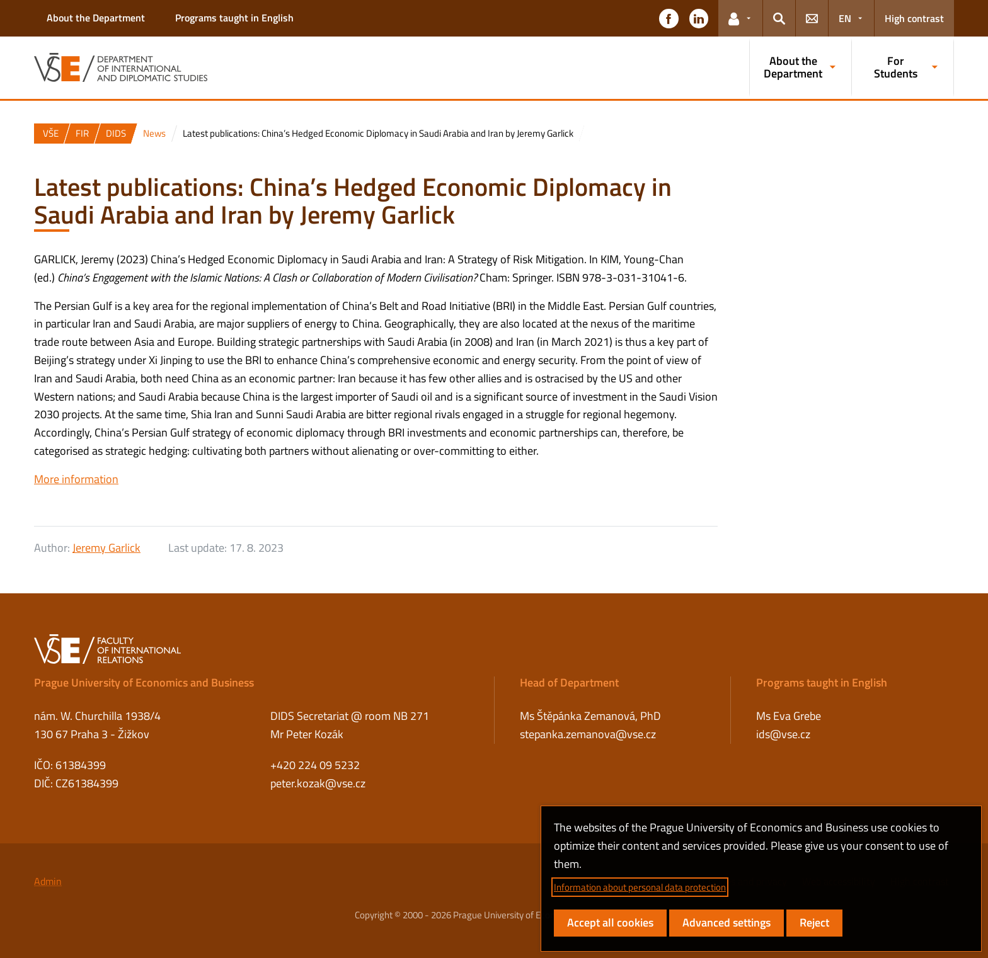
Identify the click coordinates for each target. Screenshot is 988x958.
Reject (814, 922)
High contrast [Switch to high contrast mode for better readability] (914, 18)
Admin (48, 881)
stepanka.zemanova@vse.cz (588, 734)
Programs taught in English (234, 17)
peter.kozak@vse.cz (317, 783)
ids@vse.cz (783, 734)
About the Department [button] (793, 67)
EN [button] (845, 18)
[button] (668, 18)
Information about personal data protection (640, 887)
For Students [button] (895, 67)
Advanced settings (726, 922)
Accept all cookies (610, 922)
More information (76, 479)
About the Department (96, 17)
